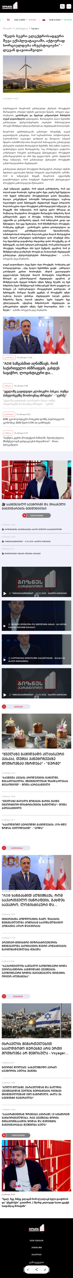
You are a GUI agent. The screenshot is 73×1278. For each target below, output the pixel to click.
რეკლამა (36, 1255)
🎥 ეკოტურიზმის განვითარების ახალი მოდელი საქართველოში (32, 529)
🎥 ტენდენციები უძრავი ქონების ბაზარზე (21, 554)
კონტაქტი (36, 1248)
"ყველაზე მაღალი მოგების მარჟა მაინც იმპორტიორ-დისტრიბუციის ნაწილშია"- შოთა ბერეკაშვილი (34, 804)
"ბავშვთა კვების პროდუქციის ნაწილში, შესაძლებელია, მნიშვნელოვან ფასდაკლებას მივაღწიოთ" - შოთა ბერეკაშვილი (33, 441)
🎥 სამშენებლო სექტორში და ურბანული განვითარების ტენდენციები (33, 506)
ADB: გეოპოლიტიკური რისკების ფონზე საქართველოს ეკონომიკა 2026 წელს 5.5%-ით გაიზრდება (33, 420)
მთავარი (7, 28)
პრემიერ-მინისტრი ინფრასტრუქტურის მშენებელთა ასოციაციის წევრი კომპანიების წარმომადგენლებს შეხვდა (34, 946)
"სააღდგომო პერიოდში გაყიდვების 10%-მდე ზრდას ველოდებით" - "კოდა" (34, 826)
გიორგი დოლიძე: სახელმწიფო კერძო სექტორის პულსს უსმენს (29, 1069)
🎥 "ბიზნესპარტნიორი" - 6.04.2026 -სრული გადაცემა (26, 542)
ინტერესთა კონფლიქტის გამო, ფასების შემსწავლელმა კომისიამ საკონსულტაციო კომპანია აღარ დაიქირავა (32, 922)
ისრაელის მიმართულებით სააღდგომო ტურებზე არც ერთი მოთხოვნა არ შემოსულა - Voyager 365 (33, 1049)
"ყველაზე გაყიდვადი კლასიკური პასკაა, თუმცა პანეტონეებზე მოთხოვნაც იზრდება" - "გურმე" (35, 393)
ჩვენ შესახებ (36, 1241)
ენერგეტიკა (21, 28)
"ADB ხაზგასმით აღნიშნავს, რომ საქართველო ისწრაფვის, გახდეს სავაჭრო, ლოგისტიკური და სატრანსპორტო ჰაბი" (31, 368)
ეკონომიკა (9, 357)
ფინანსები (9, 414)
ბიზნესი (8, 385)
